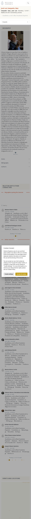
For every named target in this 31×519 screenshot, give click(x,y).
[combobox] (15, 21)
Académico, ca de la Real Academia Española (15, 15)
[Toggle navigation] (28, 3)
